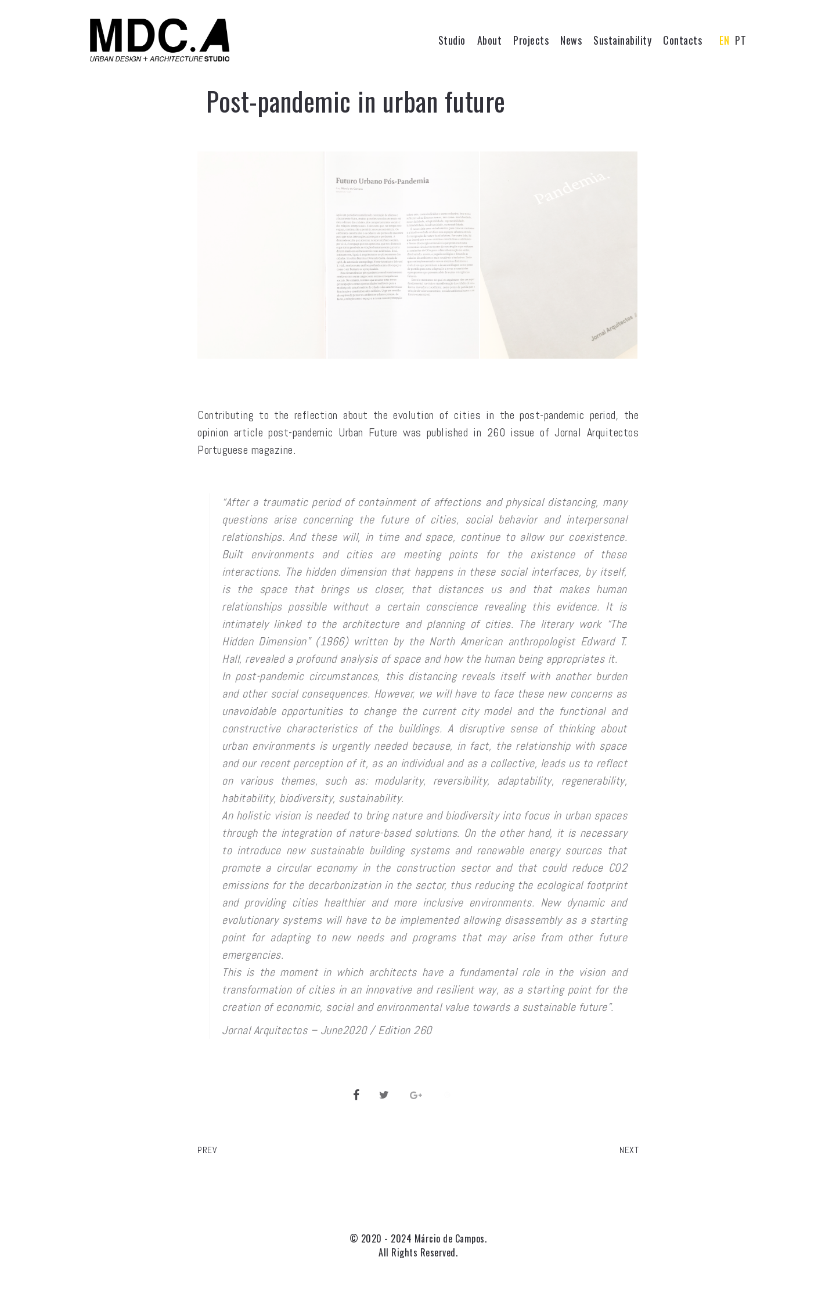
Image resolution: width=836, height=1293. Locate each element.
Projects (531, 40)
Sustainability (622, 40)
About (489, 40)
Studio (452, 40)
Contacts (682, 40)
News (571, 40)
